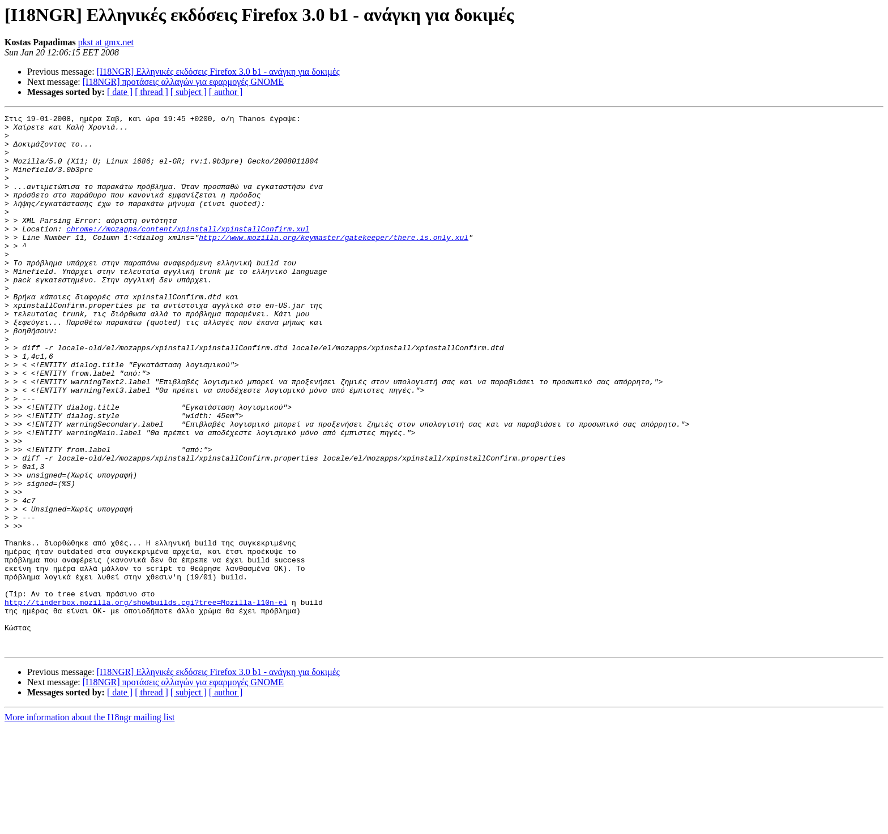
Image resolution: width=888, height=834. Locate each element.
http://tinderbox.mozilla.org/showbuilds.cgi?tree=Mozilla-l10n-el (146, 700)
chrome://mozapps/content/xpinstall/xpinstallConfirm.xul (187, 252)
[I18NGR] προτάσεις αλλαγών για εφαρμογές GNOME (183, 82)
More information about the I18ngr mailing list (89, 824)
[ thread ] (151, 92)
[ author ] (226, 92)
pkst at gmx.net (106, 42)
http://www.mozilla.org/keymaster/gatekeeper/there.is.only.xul (333, 262)
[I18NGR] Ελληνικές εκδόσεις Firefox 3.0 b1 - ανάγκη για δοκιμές (218, 71)
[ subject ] (188, 92)
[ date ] (120, 92)
